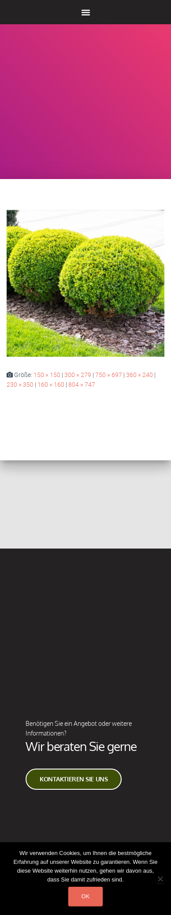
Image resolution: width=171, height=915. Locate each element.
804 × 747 (81, 384)
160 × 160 (50, 384)
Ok (86, 896)
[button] (85, 12)
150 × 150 (46, 374)
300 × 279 (77, 374)
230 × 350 (20, 384)
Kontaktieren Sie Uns (74, 777)
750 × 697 (108, 374)
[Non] (160, 878)
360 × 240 (139, 374)
